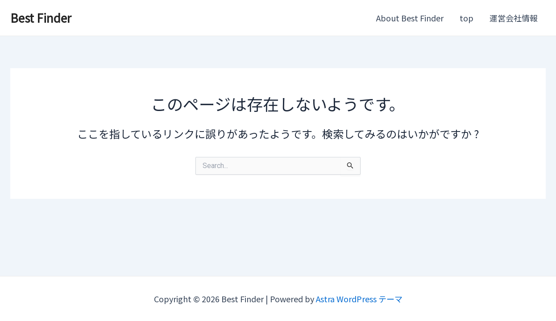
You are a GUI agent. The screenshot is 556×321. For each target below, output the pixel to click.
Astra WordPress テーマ (359, 299)
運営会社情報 (514, 18)
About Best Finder (410, 18)
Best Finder (40, 17)
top (466, 18)
